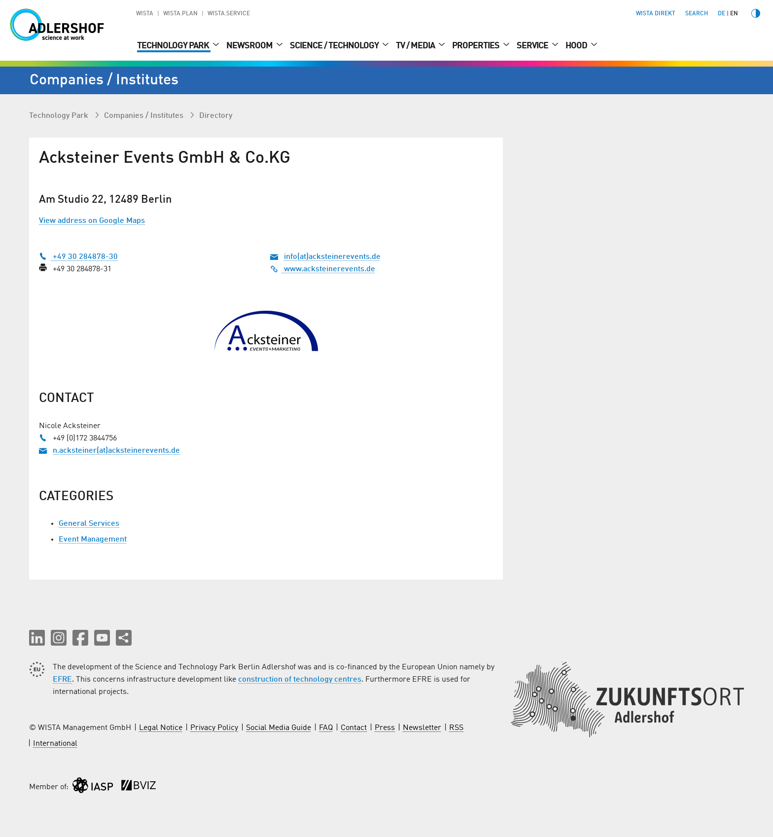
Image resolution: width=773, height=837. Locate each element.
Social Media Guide (278, 728)
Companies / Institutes (144, 116)
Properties (476, 45)
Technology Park (174, 45)
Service (533, 45)
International (55, 744)
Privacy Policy (214, 728)
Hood (577, 45)
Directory (215, 116)
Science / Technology (335, 45)
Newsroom (250, 45)
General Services (89, 524)
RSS (456, 728)
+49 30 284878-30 (78, 257)
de (721, 14)
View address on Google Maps (92, 221)
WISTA (144, 14)
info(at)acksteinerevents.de (332, 257)
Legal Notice (160, 728)
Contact (354, 728)
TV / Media (416, 45)
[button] (37, 638)
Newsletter (422, 728)
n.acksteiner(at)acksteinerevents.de (116, 451)
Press (385, 728)
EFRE (62, 680)
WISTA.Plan (180, 14)
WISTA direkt (655, 14)
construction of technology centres (299, 680)
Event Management (93, 540)
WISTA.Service (229, 14)
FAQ (326, 728)
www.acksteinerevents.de (322, 269)
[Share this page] (124, 638)
